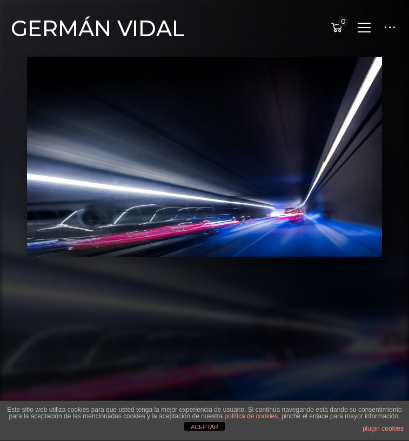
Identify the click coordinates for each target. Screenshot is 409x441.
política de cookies (251, 416)
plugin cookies (383, 428)
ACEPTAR (204, 427)
